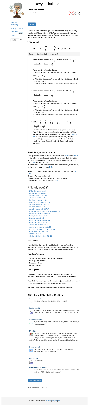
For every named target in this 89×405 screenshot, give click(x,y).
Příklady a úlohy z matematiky (17, 30)
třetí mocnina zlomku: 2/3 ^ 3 (39, 204)
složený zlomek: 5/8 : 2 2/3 (38, 216)
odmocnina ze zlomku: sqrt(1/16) (40, 227)
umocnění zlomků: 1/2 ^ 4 (37, 207)
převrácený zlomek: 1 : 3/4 (38, 200)
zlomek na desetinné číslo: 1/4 (39, 220)
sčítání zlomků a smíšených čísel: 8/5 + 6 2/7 (44, 211)
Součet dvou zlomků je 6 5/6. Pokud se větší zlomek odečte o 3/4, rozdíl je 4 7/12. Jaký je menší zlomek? (54, 370)
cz (56, 401)
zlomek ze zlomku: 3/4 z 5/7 (38, 231)
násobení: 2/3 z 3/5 (35, 234)
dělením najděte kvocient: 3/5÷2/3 (40, 236)
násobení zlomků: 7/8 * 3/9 (38, 195)
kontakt (48, 401)
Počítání (13, 35)
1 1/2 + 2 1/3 (47, 15)
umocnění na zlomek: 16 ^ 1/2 (39, 209)
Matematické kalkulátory (15, 24)
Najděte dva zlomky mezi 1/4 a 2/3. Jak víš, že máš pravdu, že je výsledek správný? (54, 322)
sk (59, 401)
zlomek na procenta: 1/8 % (38, 222)
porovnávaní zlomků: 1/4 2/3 (38, 225)
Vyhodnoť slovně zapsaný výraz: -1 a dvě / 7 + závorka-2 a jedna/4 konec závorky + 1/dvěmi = (52, 349)
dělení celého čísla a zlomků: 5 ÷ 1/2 (41, 213)
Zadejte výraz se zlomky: (37, 9)
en (53, 401)
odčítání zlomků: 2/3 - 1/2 (37, 193)
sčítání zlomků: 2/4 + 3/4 (37, 191)
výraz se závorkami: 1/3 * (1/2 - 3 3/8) (42, 229)
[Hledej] (21, 40)
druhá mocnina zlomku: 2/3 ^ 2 (39, 202)
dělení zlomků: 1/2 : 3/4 (37, 198)
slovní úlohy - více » (35, 380)
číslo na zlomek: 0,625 (36, 218)
